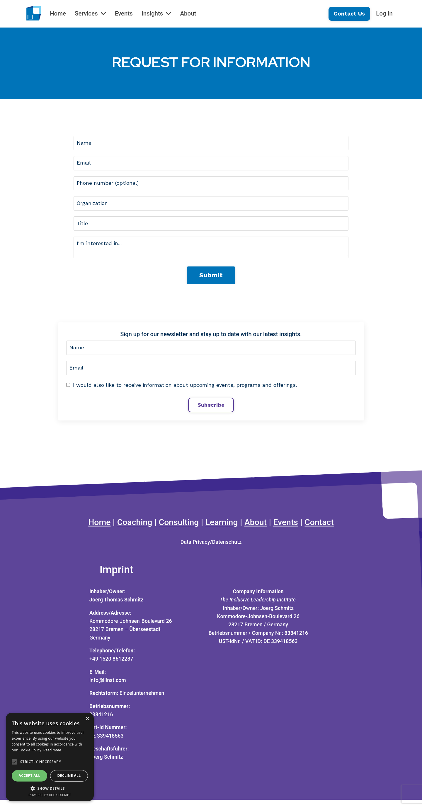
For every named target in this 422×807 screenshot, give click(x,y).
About (190, 13)
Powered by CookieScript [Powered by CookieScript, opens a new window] (50, 795)
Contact (324, 527)
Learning (222, 527)
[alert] (50, 757)
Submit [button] (211, 278)
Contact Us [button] (349, 13)
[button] (50, 788)
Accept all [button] (29, 775)
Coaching (131, 527)
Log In (384, 13)
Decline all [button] (69, 775)
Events (125, 13)
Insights (158, 13)
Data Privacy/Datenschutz (211, 547)
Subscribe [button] (211, 409)
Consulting (177, 527)
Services (91, 13)
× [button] (87, 719)
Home (58, 13)
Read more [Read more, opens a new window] (52, 750)
